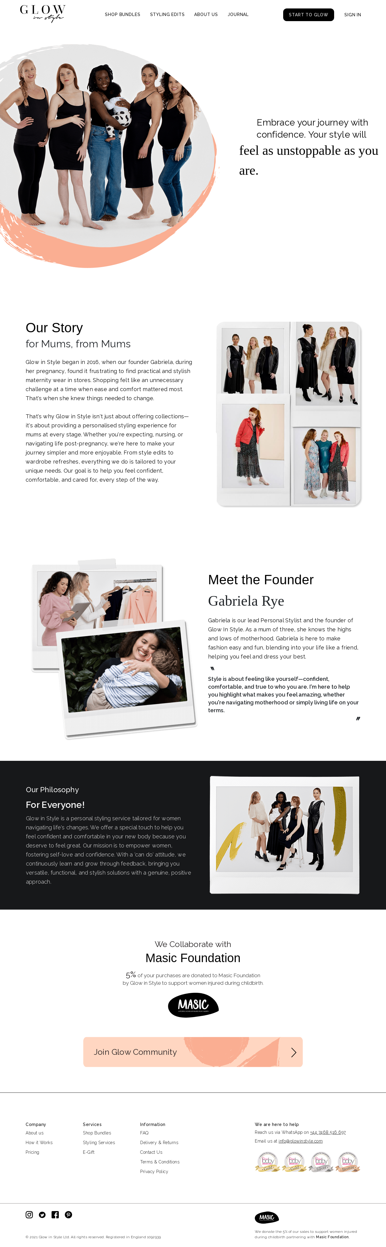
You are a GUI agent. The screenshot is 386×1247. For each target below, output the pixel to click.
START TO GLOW (308, 14)
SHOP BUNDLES (122, 14)
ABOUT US (206, 14)
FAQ (144, 1133)
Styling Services (99, 1142)
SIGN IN (352, 14)
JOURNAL (238, 14)
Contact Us (151, 1152)
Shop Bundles (97, 1133)
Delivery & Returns (159, 1142)
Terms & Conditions (159, 1161)
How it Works (39, 1142)
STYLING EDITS (167, 14)
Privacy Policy (154, 1171)
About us (34, 1133)
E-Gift (88, 1152)
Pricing (33, 1152)
